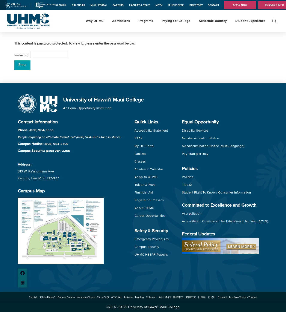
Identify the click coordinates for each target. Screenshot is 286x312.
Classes (140, 161)
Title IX (187, 185)
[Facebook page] (22, 273)
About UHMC (144, 208)
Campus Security (147, 247)
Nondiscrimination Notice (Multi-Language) (213, 146)
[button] (274, 21)
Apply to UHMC (146, 177)
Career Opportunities (150, 216)
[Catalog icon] (45, 5)
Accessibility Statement (151, 130)
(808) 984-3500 (41, 130)
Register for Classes (149, 200)
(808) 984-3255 (58, 151)
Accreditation (191, 213)
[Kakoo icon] (16, 5)
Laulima (140, 154)
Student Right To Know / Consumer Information (216, 192)
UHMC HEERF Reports (151, 255)
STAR (139, 138)
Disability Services (195, 130)
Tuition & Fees (145, 185)
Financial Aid (144, 192)
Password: (41, 54)
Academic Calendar (149, 169)
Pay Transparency (195, 154)
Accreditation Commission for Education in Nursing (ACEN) (225, 221)
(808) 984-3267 (88, 137)
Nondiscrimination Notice (200, 138)
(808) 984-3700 (56, 144)
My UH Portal (144, 146)
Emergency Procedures (152, 239)
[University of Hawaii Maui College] (28, 21)
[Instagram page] (22, 282)
